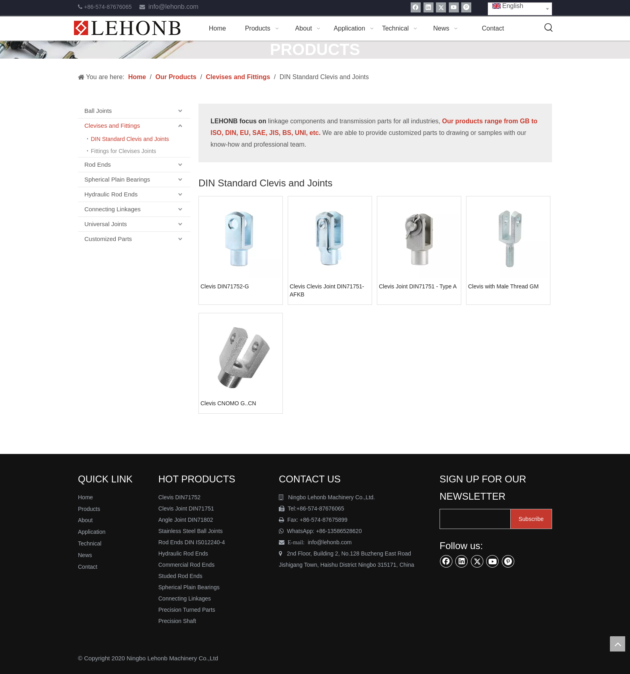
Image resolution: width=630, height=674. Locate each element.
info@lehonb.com (173, 6)
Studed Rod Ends (180, 576)
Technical (89, 543)
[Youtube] (454, 7)
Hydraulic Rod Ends (111, 194)
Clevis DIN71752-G (224, 286)
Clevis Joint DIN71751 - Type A (418, 286)
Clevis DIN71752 (179, 497)
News (85, 555)
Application (92, 532)
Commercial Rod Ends (187, 565)
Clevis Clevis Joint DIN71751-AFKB (327, 290)
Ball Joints (98, 110)
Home (85, 497)
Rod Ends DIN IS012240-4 (192, 542)
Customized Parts (108, 238)
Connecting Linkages (112, 209)
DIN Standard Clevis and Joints (130, 139)
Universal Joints (105, 224)
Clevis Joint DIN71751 (186, 508)
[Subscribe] (531, 519)
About (85, 520)
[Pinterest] (466, 7)
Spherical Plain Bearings (117, 179)
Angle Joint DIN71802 (185, 520)
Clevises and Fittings (112, 125)
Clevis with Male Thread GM (503, 286)
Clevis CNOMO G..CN (228, 403)
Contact (87, 567)
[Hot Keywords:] (549, 27)
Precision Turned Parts (186, 610)
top (617, 644)
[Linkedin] (428, 7)
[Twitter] (441, 7)
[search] (481, 519)
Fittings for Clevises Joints (123, 151)
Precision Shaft (177, 621)
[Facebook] (416, 7)
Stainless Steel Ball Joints (190, 531)
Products (89, 509)
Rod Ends (97, 164)
